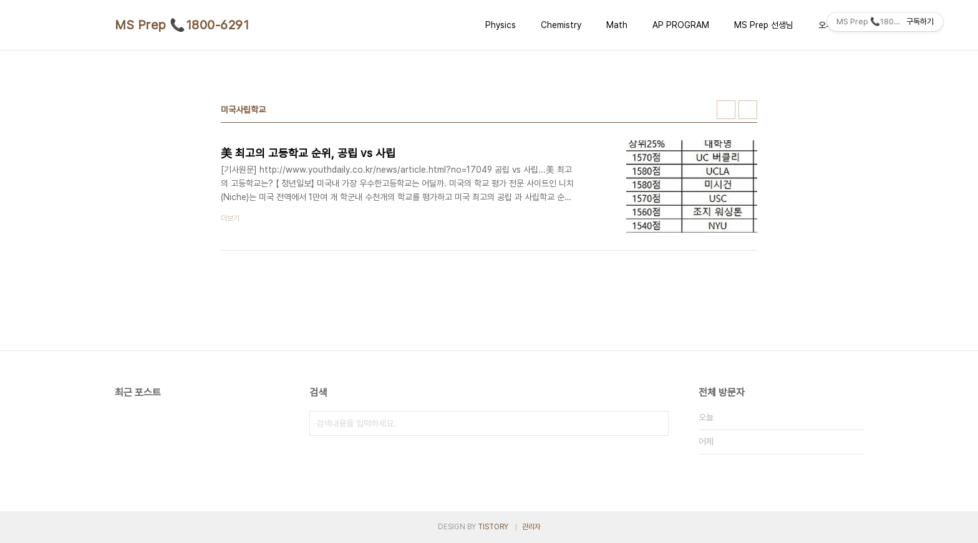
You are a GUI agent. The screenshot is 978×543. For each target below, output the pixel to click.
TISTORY (493, 526)
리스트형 (747, 109)
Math (616, 25)
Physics (500, 25)
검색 (656, 423)
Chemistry (561, 25)
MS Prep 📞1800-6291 (182, 24)
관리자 (531, 526)
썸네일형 (726, 109)
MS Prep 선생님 (763, 25)
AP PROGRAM (680, 25)
